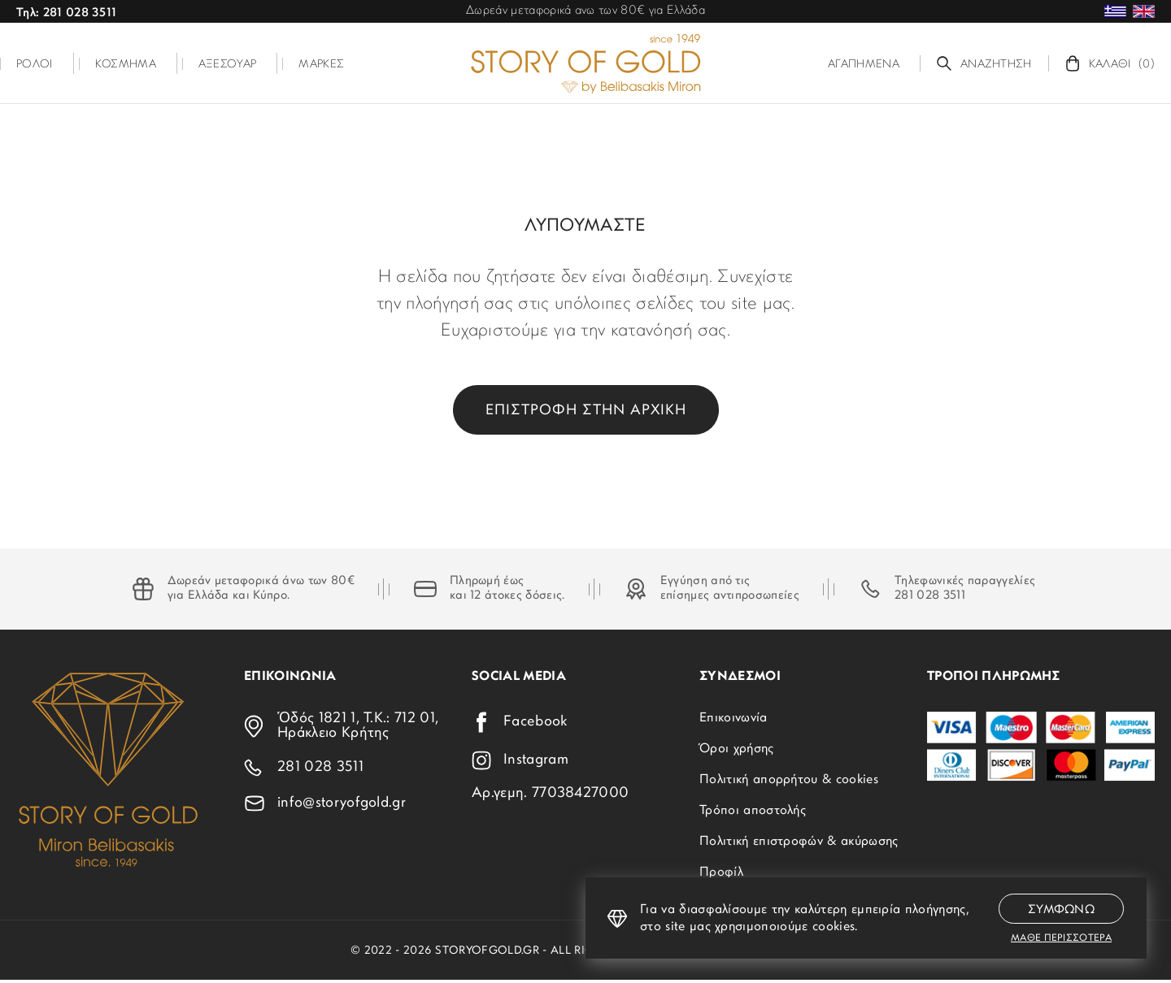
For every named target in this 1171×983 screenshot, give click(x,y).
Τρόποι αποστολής (752, 810)
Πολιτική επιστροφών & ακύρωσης (799, 841)
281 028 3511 (930, 596)
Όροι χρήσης (736, 749)
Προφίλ (721, 872)
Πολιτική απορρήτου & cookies (788, 779)
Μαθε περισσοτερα (1061, 938)
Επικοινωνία (733, 718)
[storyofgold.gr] (585, 63)
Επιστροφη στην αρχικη (585, 410)
